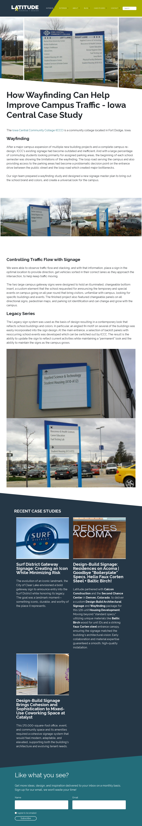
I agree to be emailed (26, 813)
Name (18, 797)
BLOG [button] (86, 8)
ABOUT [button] (75, 8)
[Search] (129, 8)
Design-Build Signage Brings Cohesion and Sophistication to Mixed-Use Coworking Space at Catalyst (40, 709)
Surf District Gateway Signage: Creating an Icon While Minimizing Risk (42, 568)
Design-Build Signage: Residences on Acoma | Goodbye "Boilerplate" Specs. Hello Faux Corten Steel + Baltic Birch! (98, 572)
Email (75, 797)
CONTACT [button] (115, 8)
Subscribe (26, 818)
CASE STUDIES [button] (99, 8)
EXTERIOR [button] (63, 8)
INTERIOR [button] (50, 8)
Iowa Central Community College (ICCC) (38, 130)
